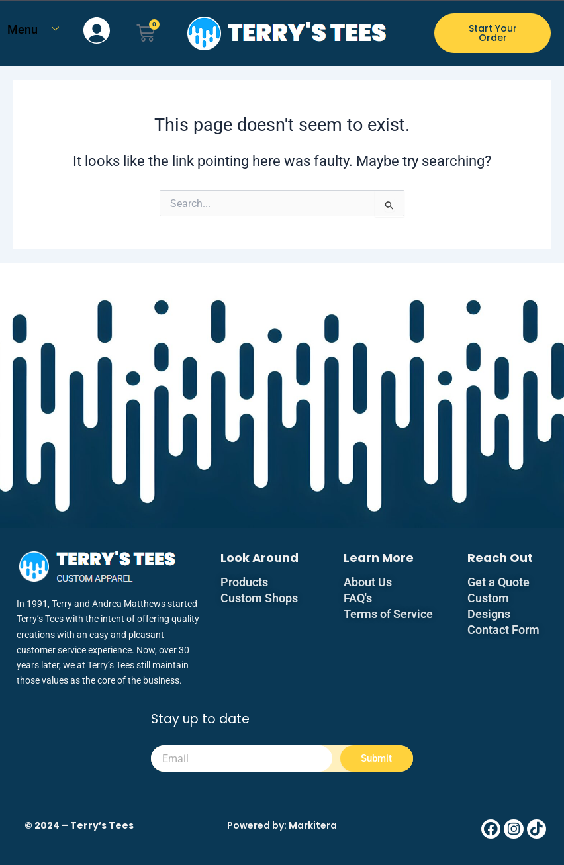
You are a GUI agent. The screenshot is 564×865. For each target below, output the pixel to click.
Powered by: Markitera (282, 825)
